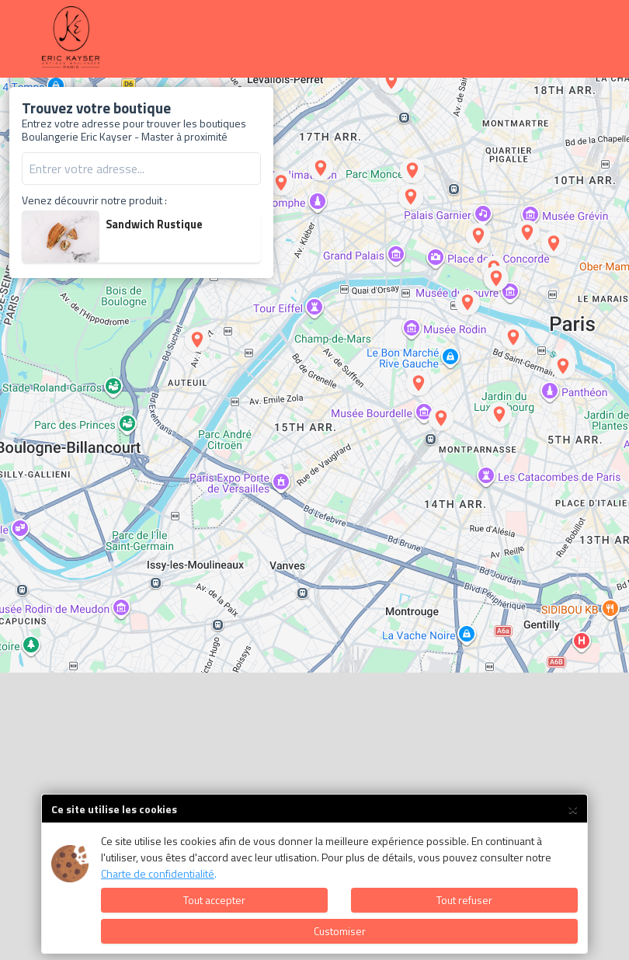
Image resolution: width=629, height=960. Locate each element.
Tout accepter (214, 900)
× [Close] (573, 807)
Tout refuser (464, 900)
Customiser (340, 931)
